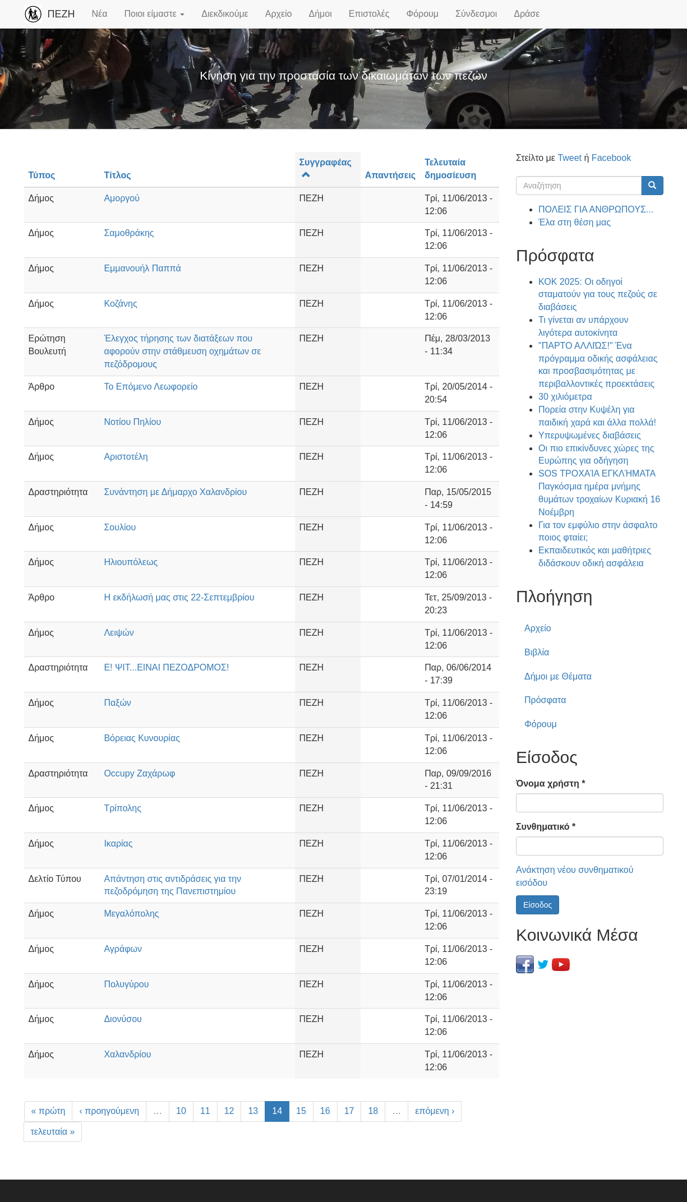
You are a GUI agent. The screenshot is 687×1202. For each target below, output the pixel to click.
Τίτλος (117, 175)
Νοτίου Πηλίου (132, 422)
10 (181, 1111)
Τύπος (42, 175)
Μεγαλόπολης (131, 913)
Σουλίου (120, 527)
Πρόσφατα (545, 700)
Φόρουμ (422, 14)
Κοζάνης (120, 303)
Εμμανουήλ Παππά (142, 268)
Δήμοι (320, 14)
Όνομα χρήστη (550, 783)
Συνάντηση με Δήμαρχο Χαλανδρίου (175, 492)
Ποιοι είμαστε (154, 14)
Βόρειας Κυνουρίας (141, 738)
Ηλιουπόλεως (131, 562)
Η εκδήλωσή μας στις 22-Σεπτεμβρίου (179, 597)
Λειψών (118, 632)
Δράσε (527, 14)
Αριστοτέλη (125, 456)
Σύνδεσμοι (476, 14)
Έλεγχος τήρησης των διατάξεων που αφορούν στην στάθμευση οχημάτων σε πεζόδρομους (182, 351)
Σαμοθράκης (129, 233)
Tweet (569, 158)
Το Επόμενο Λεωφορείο (150, 386)
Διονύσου (122, 1019)
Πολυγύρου (126, 984)
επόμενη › (434, 1111)
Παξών (117, 703)
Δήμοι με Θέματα (558, 676)
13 (253, 1111)
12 (229, 1111)
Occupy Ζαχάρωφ (139, 773)
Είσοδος (537, 904)
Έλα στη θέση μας (574, 222)
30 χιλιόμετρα (565, 396)
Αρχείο (278, 14)
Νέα (100, 14)
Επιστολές (369, 14)
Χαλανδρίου (127, 1054)
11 (205, 1111)
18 (373, 1111)
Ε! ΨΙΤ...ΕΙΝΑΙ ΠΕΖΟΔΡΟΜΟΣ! (166, 667)
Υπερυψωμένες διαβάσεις (589, 435)
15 (301, 1111)
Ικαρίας (118, 843)
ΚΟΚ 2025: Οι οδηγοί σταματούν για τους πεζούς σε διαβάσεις (597, 294)
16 (325, 1111)
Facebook (611, 158)
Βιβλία (536, 652)
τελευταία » (53, 1131)
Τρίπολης (122, 808)
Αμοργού (122, 198)
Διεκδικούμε (224, 14)
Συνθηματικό (545, 826)
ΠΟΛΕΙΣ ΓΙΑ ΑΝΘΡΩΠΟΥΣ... (595, 209)
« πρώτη (48, 1111)
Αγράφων (123, 949)
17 (349, 1111)
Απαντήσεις (390, 175)
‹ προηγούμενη (109, 1111)
